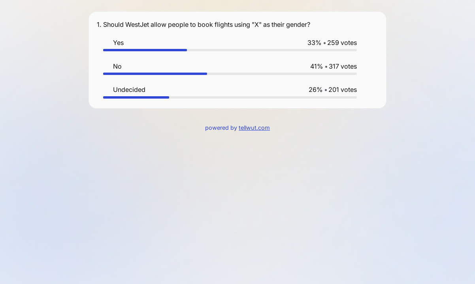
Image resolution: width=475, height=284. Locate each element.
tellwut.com (254, 127)
